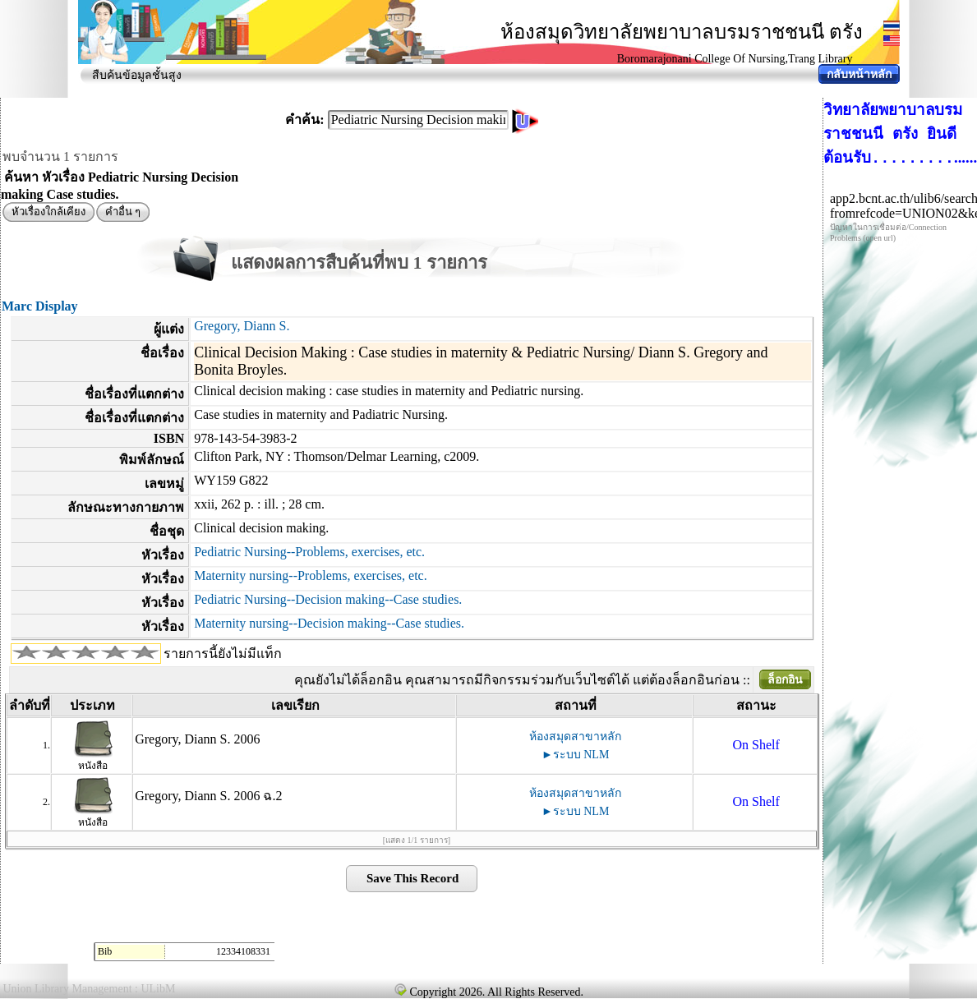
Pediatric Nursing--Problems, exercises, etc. (309, 552)
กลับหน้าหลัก (859, 74)
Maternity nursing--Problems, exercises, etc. (310, 575)
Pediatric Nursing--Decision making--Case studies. (328, 599)
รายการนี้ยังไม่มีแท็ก (223, 654)
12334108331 (243, 951)
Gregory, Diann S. (241, 326)
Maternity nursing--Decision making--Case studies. (329, 623)
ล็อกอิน (785, 680)
